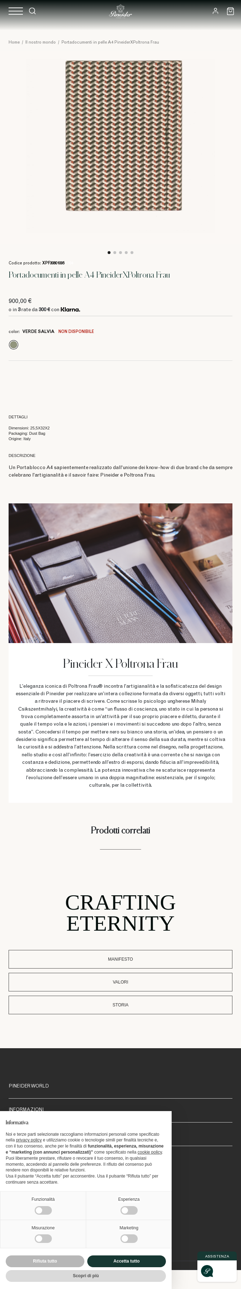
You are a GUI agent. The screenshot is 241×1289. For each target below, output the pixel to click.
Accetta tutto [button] (126, 1261)
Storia (120, 1004)
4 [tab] (126, 252)
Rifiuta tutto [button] (45, 1261)
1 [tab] (109, 252)
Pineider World (29, 1086)
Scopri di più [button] (86, 1275)
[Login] (215, 11)
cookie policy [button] (150, 1152)
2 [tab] (114, 252)
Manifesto (120, 959)
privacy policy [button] (29, 1140)
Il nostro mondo (40, 42)
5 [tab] (132, 252)
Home (14, 42)
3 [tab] (120, 252)
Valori (120, 982)
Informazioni (26, 1110)
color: (51, 332)
